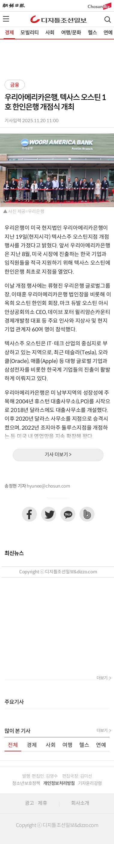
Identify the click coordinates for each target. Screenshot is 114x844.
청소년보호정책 (26, 783)
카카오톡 (67, 514)
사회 (49, 33)
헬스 (92, 33)
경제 (9, 33)
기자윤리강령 (90, 783)
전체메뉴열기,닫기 (6, 19)
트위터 (48, 514)
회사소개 (80, 803)
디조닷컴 (58, 19)
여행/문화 (71, 33)
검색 (107, 19)
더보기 (102, 678)
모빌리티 (29, 33)
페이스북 (29, 514)
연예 (108, 33)
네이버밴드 (87, 514)
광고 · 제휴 (36, 803)
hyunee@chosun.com (48, 486)
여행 (67, 745)
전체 (13, 745)
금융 (14, 85)
